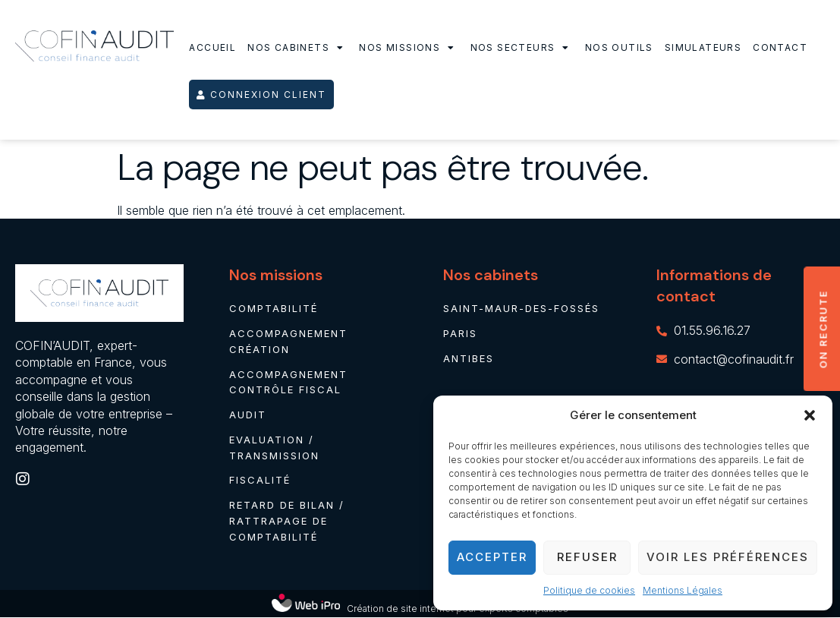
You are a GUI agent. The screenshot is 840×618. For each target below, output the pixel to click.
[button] (809, 415)
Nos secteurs (522, 48)
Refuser (587, 557)
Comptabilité (273, 308)
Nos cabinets (297, 48)
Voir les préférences (728, 557)
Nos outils (619, 47)
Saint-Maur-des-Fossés (521, 308)
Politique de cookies (589, 590)
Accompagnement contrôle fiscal (288, 382)
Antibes (468, 358)
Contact (780, 47)
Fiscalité (260, 481)
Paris (460, 333)
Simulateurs (703, 47)
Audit (247, 414)
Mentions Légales (682, 590)
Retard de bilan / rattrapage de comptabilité (286, 522)
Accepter (492, 557)
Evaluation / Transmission (274, 448)
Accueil (212, 47)
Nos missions (408, 48)
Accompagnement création (288, 341)
